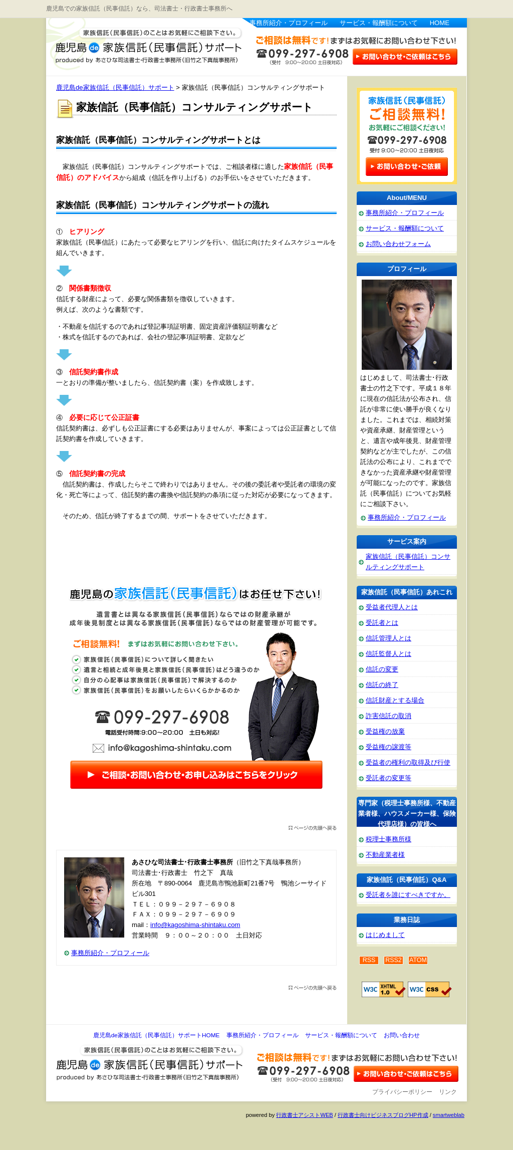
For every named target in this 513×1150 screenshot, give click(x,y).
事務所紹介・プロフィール (288, 23)
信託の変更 (382, 669)
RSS (369, 960)
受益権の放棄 (385, 731)
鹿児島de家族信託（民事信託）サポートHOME (156, 1035)
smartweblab (448, 1115)
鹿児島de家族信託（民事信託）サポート (143, 45)
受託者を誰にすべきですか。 (408, 894)
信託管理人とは (388, 638)
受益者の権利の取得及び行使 (408, 762)
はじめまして (385, 935)
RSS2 (393, 960)
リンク (448, 1091)
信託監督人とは (388, 653)
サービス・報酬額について (379, 23)
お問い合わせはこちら (404, 55)
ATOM (418, 960)
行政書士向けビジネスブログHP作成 (383, 1115)
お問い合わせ (402, 1035)
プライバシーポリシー (402, 1091)
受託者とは (382, 622)
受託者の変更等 (388, 778)
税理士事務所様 (388, 839)
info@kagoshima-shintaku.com (195, 925)
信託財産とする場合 (395, 700)
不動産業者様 (385, 854)
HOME (439, 23)
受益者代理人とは (392, 607)
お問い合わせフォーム (398, 244)
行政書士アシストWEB (304, 1115)
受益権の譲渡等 (388, 747)
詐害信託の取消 (388, 716)
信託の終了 (382, 684)
